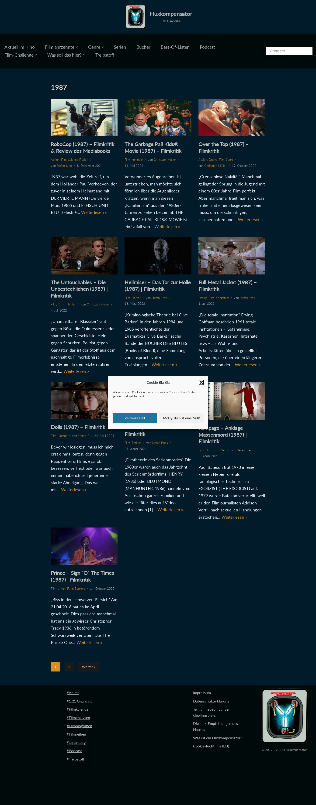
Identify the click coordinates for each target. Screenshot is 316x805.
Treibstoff (104, 55)
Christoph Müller (165, 159)
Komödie (137, 159)
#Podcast (74, 751)
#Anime (73, 693)
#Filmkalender (78, 709)
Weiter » (89, 667)
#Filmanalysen (78, 718)
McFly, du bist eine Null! (181, 418)
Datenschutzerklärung (211, 701)
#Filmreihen (76, 734)
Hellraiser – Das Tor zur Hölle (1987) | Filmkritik (158, 285)
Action (55, 159)
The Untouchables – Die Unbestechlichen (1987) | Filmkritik (79, 289)
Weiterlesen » (94, 212)
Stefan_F (83, 436)
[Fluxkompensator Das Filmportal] (158, 16)
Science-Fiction (78, 159)
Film (63, 159)
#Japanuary (76, 742)
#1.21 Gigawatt (79, 701)
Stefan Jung (64, 166)
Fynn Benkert (76, 588)
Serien (120, 47)
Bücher (143, 47)
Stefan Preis (159, 298)
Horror (136, 298)
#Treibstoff (75, 759)
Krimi (61, 304)
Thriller (71, 304)
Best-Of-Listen (175, 47)
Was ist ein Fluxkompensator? (217, 738)
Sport (229, 159)
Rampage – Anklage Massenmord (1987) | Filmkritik (222, 434)
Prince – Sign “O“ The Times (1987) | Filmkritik (82, 576)
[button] (201, 382)
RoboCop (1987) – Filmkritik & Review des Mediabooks (82, 147)
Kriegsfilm (222, 298)
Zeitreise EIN (135, 418)
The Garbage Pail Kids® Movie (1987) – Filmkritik (153, 147)
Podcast (207, 47)
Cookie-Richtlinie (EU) (211, 746)
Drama (213, 159)
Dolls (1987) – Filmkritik (78, 427)
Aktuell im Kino (19, 47)
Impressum (202, 693)
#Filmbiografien (79, 726)
